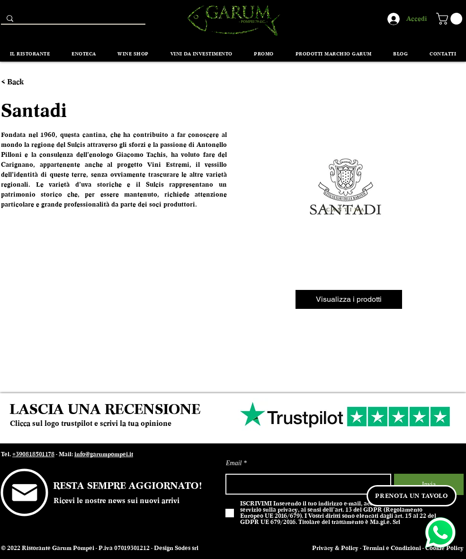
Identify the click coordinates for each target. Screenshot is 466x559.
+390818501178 (33, 454)
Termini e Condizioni (392, 548)
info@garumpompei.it (103, 454)
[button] (450, 19)
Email (234, 463)
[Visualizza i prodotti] (349, 299)
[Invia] (429, 484)
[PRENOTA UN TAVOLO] (412, 495)
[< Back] (18, 82)
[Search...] (72, 20)
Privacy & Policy (335, 548)
